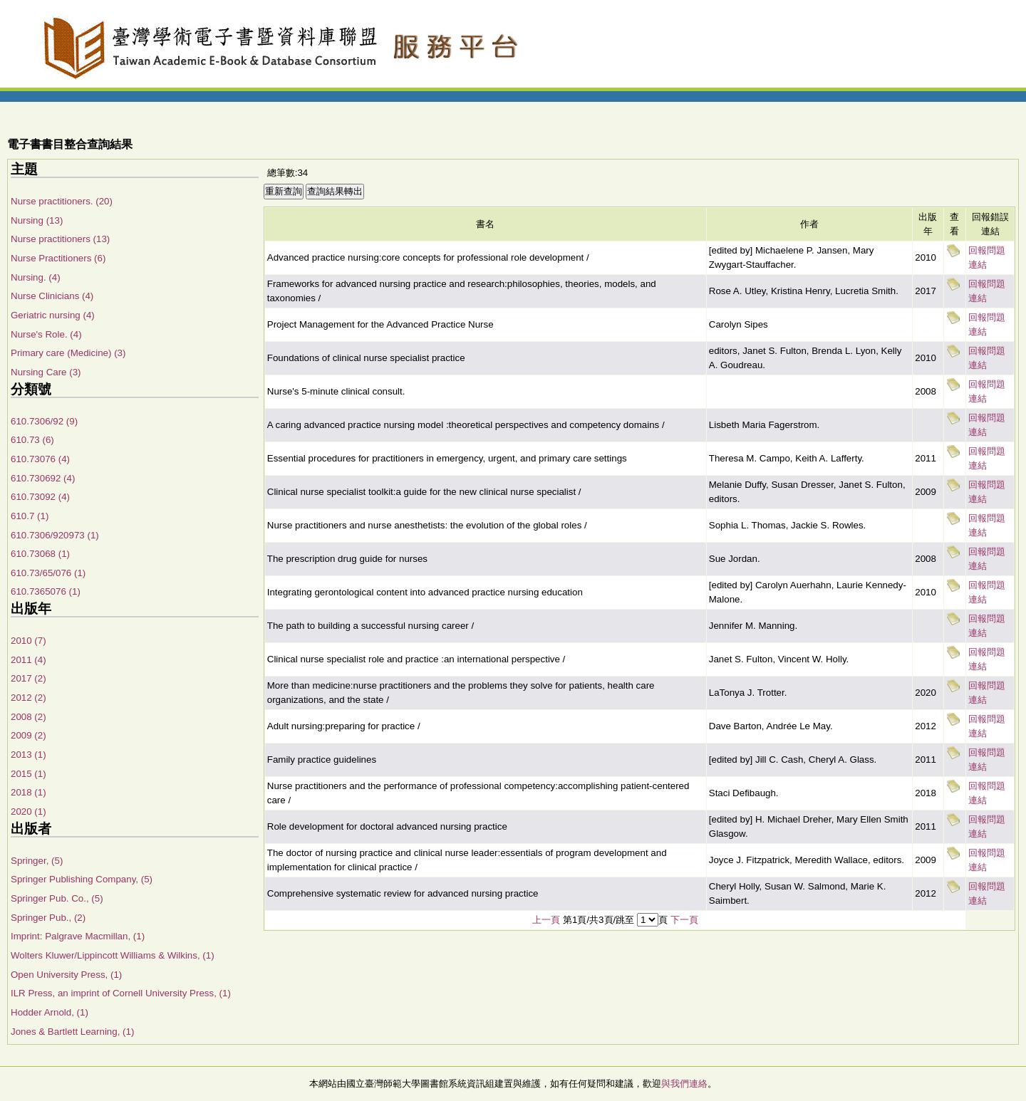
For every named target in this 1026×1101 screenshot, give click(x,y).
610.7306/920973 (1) (55, 535)
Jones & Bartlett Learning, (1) (72, 1031)
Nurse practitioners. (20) (62, 201)
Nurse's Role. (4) (46, 334)
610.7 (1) (29, 516)
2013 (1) (28, 754)
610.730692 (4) (43, 478)
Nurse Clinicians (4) (52, 296)
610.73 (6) (32, 439)
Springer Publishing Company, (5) (81, 879)
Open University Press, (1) (66, 974)
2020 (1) (28, 811)
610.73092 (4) (40, 496)
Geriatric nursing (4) (53, 315)
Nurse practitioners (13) (60, 239)
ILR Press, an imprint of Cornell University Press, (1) (121, 993)
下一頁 (684, 919)
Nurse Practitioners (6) (58, 258)
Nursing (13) (37, 220)
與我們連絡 (684, 1083)
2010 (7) (28, 640)
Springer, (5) (37, 860)
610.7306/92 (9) (44, 421)
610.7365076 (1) (46, 591)
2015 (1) (28, 773)
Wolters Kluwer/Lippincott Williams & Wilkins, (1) (112, 955)
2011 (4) (28, 659)
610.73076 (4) (40, 459)
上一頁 (546, 919)
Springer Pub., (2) (48, 917)
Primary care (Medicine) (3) (68, 353)
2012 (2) (28, 697)
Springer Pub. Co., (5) (57, 898)
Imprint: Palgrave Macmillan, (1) (78, 936)
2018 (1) (28, 792)
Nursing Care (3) (46, 372)
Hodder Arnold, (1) (49, 1012)
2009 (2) (28, 735)
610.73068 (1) (40, 553)
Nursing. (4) (36, 277)
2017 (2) (28, 678)
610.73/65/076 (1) (48, 573)
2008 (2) (28, 716)
